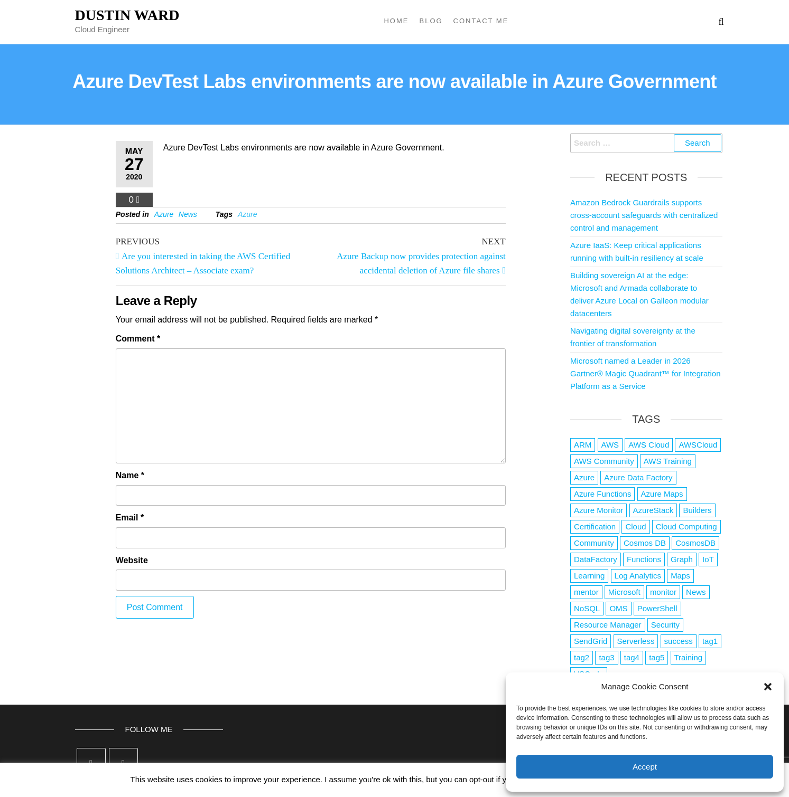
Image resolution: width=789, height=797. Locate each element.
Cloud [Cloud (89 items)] (635, 526)
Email (130, 517)
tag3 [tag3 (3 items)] (606, 657)
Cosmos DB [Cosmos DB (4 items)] (645, 542)
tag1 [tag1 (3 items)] (710, 641)
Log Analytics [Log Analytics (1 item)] (638, 575)
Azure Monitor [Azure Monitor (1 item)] (598, 510)
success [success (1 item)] (678, 641)
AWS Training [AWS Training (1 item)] (668, 461)
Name (130, 475)
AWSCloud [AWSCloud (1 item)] (698, 444)
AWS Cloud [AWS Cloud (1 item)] (648, 444)
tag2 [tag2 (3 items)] (581, 657)
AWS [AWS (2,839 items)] (610, 444)
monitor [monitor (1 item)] (663, 591)
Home (396, 21)
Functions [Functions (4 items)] (644, 559)
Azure (164, 214)
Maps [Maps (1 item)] (680, 575)
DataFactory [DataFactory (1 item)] (595, 559)
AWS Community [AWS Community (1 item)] (604, 461)
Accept (645, 766)
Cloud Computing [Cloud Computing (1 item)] (686, 526)
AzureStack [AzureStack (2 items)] (653, 510)
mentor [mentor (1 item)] (586, 591)
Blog (430, 21)
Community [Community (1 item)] (594, 542)
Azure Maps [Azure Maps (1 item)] (662, 493)
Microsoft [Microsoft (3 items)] (624, 591)
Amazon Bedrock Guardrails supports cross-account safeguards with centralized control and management (644, 215)
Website (132, 560)
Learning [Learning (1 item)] (589, 575)
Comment (138, 338)
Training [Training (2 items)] (688, 657)
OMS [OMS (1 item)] (618, 608)
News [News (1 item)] (696, 591)
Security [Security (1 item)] (665, 624)
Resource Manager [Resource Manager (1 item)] (608, 624)
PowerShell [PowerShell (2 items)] (657, 608)
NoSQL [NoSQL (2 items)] (587, 608)
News (188, 214)
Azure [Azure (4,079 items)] (584, 477)
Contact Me (481, 21)
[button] (768, 686)
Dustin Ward (127, 15)
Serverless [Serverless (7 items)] (636, 641)
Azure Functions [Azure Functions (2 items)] (602, 493)
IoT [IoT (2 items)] (708, 559)
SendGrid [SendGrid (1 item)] (590, 641)
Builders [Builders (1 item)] (697, 510)
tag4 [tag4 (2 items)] (631, 657)
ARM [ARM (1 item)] (582, 444)
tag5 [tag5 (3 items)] (656, 657)
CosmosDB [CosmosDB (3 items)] (695, 542)
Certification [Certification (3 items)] (595, 526)
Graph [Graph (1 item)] (682, 559)
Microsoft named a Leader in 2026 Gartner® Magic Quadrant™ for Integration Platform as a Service (645, 373)
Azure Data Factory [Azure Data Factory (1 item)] (638, 477)
